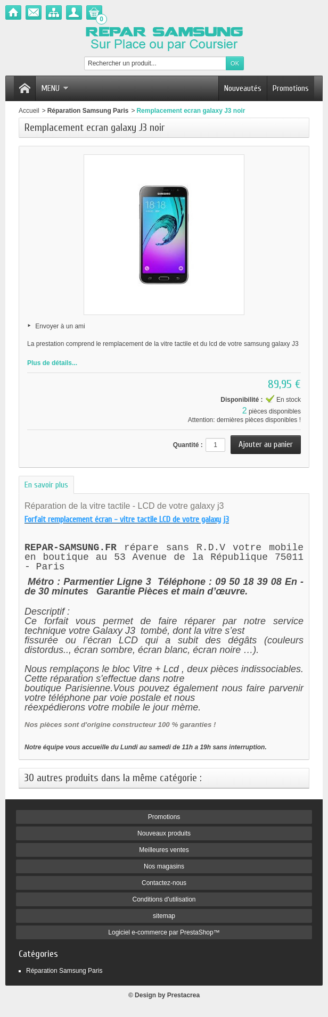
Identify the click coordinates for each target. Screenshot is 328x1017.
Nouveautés (242, 88)
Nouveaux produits (164, 835)
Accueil (29, 110)
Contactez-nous (164, 884)
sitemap (164, 917)
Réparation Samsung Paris (88, 110)
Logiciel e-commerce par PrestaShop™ (163, 934)
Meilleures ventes (163, 851)
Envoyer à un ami (60, 326)
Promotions (291, 88)
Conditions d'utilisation (163, 901)
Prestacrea (183, 997)
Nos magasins (164, 868)
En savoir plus (46, 485)
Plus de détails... (52, 363)
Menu (55, 88)
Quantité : (188, 445)
